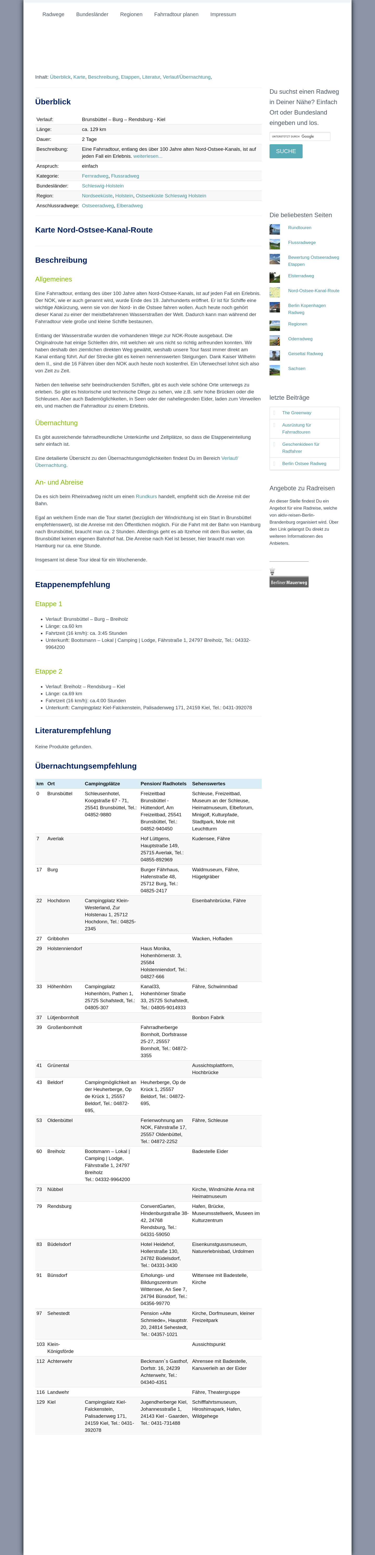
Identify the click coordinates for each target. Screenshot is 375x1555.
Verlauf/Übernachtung (187, 77)
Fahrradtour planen (176, 14)
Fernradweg (95, 176)
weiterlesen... (147, 156)
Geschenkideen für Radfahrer (301, 448)
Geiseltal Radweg (305, 353)
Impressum (223, 14)
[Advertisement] (79, 1488)
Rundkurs (146, 496)
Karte (79, 77)
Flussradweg (125, 176)
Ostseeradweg (98, 205)
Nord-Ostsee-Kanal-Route (314, 290)
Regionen (131, 14)
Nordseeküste (97, 195)
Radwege (53, 14)
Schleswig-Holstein (103, 186)
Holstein (124, 195)
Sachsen (296, 368)
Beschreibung (103, 77)
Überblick (60, 77)
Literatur (151, 77)
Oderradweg (300, 338)
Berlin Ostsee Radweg (304, 463)
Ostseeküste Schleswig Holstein (171, 195)
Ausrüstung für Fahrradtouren (296, 429)
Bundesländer (92, 14)
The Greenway (296, 412)
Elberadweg (130, 205)
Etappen (130, 77)
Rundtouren (299, 227)
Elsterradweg (301, 275)
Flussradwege (302, 242)
